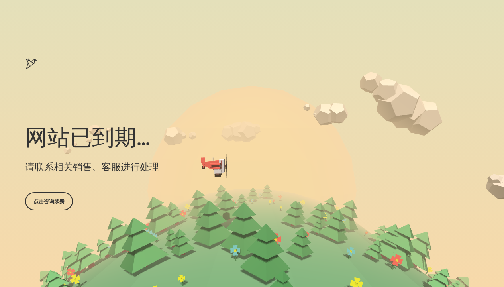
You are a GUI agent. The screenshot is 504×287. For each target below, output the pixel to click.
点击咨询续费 (49, 201)
